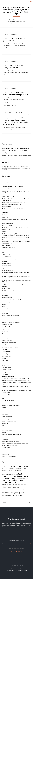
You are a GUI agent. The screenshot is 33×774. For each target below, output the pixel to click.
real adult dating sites (7, 302)
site (2, 333)
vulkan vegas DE (6, 392)
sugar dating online (6, 354)
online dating (5, 261)
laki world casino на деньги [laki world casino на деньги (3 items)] (8, 472)
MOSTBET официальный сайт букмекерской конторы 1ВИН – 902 (16, 238)
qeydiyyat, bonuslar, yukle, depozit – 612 (12, 299)
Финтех (3, 449)
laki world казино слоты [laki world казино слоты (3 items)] (7, 474)
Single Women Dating (7, 324)
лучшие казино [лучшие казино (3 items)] (16, 487)
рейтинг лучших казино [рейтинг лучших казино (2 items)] (6, 493)
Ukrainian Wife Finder (7, 369)
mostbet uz (4, 231)
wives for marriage (6, 412)
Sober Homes (5, 336)
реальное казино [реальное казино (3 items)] (22, 492)
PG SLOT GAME (13, 166)
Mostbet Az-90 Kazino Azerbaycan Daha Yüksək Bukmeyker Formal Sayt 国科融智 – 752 (14, 203)
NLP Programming (6, 256)
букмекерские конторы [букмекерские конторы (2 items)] (22, 482)
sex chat (4, 317)
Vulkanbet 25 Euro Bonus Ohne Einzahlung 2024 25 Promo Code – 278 (16, 397)
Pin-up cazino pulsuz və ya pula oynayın (14, 40)
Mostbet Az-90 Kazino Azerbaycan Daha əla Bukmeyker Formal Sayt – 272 (16, 199)
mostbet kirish (5, 217)
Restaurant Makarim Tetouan (15, 580)
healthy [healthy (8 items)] (11, 470)
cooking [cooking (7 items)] (11, 468)
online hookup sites (6, 265)
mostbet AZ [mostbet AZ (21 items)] (6, 476)
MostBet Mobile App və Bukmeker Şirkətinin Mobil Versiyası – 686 (14, 220)
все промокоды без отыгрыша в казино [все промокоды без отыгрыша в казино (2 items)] (20, 484)
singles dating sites (6, 329)
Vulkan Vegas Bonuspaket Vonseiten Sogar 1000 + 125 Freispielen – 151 (15, 387)
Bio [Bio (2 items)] (6, 468)
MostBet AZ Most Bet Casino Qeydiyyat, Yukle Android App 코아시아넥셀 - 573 (14, 34)
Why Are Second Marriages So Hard (11, 405)
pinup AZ (7, 102)
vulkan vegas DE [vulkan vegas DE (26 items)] (9, 482)
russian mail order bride (7, 311)
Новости (3, 428)
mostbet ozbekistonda (7, 223)
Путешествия (5, 439)
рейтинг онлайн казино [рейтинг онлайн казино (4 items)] (18, 494)
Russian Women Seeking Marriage (10, 315)
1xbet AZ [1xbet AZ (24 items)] (26, 467)
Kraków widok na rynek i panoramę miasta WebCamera (15, 148)
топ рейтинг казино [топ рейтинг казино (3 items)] (6, 497)
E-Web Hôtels (24, 580)
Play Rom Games (6, 288)
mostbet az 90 (5, 189)
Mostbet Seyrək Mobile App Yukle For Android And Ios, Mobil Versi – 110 (16, 228)
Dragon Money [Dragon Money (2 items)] (19, 468)
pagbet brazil (5, 268)
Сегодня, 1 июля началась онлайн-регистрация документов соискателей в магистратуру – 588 (15, 444)
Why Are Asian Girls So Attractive (10, 403)
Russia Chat (4, 306)
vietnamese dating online (8, 376)
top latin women (6, 365)
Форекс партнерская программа (9, 456)
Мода (3, 425)
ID (2, 180)
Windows (4, 410)
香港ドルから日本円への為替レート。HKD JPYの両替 (14, 150)
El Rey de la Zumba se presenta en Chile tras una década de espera (16, 156)
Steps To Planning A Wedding (9, 342)
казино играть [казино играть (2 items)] (26, 486)
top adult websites (6, 363)
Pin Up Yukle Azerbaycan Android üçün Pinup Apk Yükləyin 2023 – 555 (16, 281)
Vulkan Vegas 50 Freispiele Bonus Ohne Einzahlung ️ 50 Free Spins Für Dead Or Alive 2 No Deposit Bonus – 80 (15, 379)
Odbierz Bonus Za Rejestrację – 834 (11, 259)
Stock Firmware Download (8, 345)
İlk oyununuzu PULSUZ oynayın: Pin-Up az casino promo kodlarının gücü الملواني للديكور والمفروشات (16, 121)
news (3, 252)
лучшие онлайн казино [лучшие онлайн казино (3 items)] (7, 489)
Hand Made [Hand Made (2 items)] (4, 470)
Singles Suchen (5, 331)
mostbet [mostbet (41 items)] (18, 474)
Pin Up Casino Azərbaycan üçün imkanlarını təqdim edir (15, 94)
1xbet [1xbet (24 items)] (19, 467)
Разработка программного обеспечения (10, 441)
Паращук (4, 432)
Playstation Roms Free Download (10, 290)
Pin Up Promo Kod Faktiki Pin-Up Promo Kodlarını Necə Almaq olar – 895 (16, 277)
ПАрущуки (4, 437)
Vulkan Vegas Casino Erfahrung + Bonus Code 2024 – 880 (16, 390)
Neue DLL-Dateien (6, 250)
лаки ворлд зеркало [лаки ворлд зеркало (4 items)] (6, 487)
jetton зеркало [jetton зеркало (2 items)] (18, 470)
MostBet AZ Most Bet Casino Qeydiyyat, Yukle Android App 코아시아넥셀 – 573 (15, 195)
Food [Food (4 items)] (25, 468)
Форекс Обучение (6, 454)
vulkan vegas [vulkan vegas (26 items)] (17, 480)
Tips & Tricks (5, 360)
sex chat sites (5, 320)
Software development (7, 340)
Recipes (4, 304)
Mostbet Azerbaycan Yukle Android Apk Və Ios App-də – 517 (16, 209)
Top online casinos (6, 367)
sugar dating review (6, 356)
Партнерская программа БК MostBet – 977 (12, 434)
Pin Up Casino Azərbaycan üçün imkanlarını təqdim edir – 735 (16, 273)
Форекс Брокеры (5, 452)
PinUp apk (4, 286)
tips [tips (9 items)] (3, 480)
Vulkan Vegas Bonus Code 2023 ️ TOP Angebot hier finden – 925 (16, 383)
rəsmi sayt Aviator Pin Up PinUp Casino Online (13, 67)
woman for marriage (7, 416)
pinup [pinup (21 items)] (26, 476)
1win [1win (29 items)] (4, 466)
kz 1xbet (23, 23)
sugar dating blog (6, 351)
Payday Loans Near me (7, 270)
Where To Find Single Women (9, 401)
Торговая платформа (6, 447)
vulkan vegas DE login (7, 394)
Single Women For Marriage (9, 327)
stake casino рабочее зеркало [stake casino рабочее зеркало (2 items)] (22, 478)
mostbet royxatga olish (7, 225)
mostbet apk (5, 182)
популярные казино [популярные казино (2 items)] (6, 490)
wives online (5, 414)
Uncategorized (5, 372)
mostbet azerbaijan (6, 206)
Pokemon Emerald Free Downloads (10, 293)
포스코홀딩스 (5, 153)
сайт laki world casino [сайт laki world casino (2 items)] (6, 495)
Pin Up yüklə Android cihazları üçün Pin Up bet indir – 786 (16, 284)
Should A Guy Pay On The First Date (11, 322)
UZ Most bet (5, 374)
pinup (5, 102)
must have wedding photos (8, 247)
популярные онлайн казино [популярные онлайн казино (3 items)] (17, 490)
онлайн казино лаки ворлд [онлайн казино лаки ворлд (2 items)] (18, 489)
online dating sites (6, 263)
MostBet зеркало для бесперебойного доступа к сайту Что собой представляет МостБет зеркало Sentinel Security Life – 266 (16, 234)
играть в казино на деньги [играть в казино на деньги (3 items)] (7, 486)
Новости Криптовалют (7, 430)
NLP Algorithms (6, 254)
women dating (5, 419)
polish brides (5, 295)
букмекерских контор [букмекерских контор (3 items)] (6, 484)
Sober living (5, 338)
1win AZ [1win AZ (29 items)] (11, 466)
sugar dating (5, 349)
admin (5, 105)
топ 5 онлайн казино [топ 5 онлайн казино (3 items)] (17, 495)
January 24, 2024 (10, 105)
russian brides (5, 308)
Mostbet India (5, 215)
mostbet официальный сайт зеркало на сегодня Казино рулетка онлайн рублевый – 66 (16, 242)
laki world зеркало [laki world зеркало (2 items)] (19, 472)
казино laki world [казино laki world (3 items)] (19, 486)
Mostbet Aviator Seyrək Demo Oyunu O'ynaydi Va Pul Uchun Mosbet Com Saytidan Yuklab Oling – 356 (15, 185)
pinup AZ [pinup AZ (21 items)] (5, 478)
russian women (5, 313)
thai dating (4, 358)
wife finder (4, 407)
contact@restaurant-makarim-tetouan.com (16, 573)
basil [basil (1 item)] (3, 468)
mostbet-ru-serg (6, 245)
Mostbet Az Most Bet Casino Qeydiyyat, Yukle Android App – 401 (15, 192)
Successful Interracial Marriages (10, 347)
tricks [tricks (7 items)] (8, 480)
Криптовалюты (5, 423)
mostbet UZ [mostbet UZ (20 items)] (17, 476)
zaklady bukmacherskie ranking (9, 421)
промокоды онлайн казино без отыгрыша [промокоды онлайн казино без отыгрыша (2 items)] (10, 492)
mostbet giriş (5, 212)
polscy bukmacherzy (7, 297)
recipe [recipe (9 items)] (13, 478)
